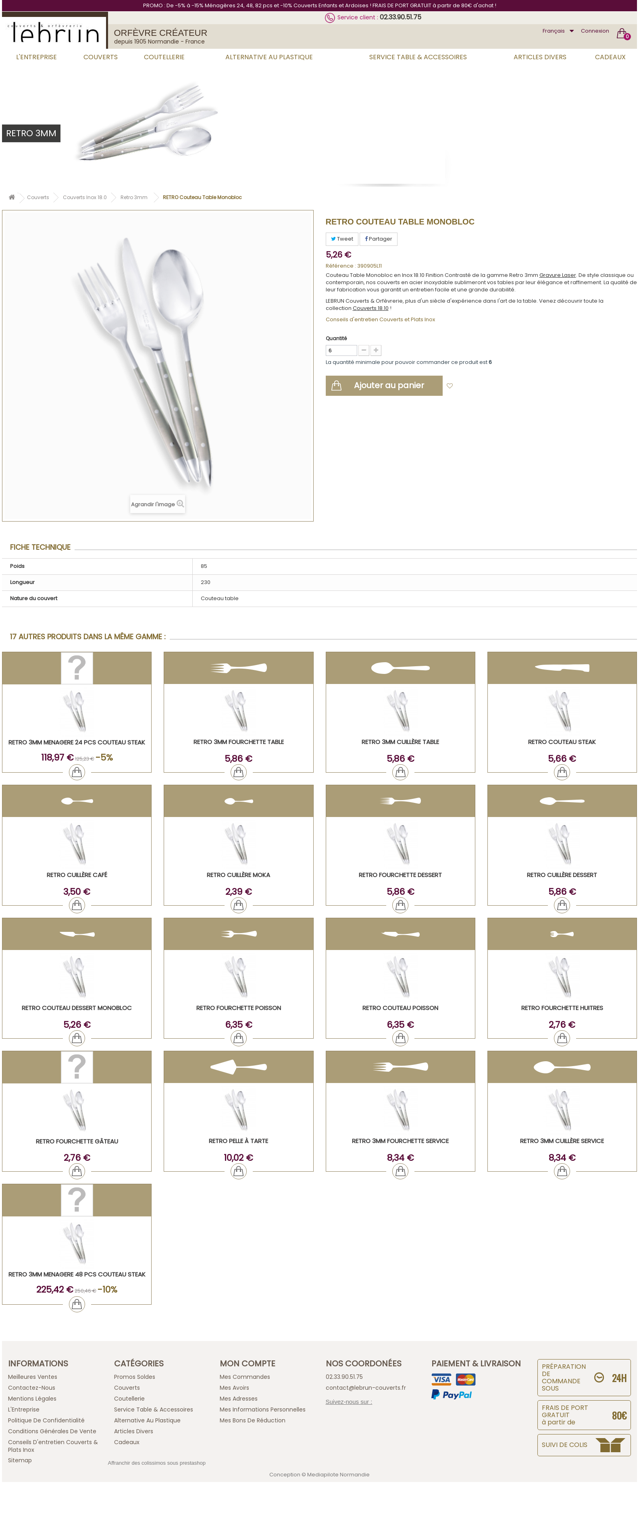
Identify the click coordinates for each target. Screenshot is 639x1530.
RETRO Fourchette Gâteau (77, 1141)
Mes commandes (245, 1377)
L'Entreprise (36, 57)
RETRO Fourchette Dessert (400, 875)
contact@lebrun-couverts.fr (366, 1388)
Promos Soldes (134, 1377)
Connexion (595, 31)
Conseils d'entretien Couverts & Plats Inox (53, 1446)
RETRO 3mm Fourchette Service (400, 1141)
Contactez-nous (31, 1388)
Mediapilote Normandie (338, 1474)
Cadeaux (610, 57)
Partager (378, 239)
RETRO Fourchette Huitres (562, 1008)
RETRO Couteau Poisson (400, 1008)
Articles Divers (540, 57)
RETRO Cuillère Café (77, 875)
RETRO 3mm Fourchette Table (239, 742)
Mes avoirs (234, 1388)
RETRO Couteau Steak (562, 742)
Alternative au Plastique (269, 57)
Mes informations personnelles (263, 1409)
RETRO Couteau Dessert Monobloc (77, 1008)
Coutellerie (164, 57)
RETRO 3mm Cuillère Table (400, 742)
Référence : (341, 266)
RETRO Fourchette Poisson (238, 1008)
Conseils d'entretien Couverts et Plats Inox (380, 319)
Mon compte (247, 1363)
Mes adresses (239, 1399)
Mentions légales (32, 1399)
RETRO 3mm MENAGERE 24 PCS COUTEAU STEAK (76, 742)
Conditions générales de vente (52, 1431)
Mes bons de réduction (252, 1420)
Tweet (342, 239)
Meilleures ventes (32, 1377)
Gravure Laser (557, 275)
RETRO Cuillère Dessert (562, 875)
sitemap (20, 1460)
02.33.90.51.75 (400, 17)
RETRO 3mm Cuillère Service (562, 1141)
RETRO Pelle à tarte (238, 1141)
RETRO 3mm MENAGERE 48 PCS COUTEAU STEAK (77, 1274)
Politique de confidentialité (46, 1420)
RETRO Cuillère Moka (238, 875)
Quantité (336, 338)
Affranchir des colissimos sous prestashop (157, 1463)
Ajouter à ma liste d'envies (493, 386)
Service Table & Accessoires (418, 57)
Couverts (100, 57)
